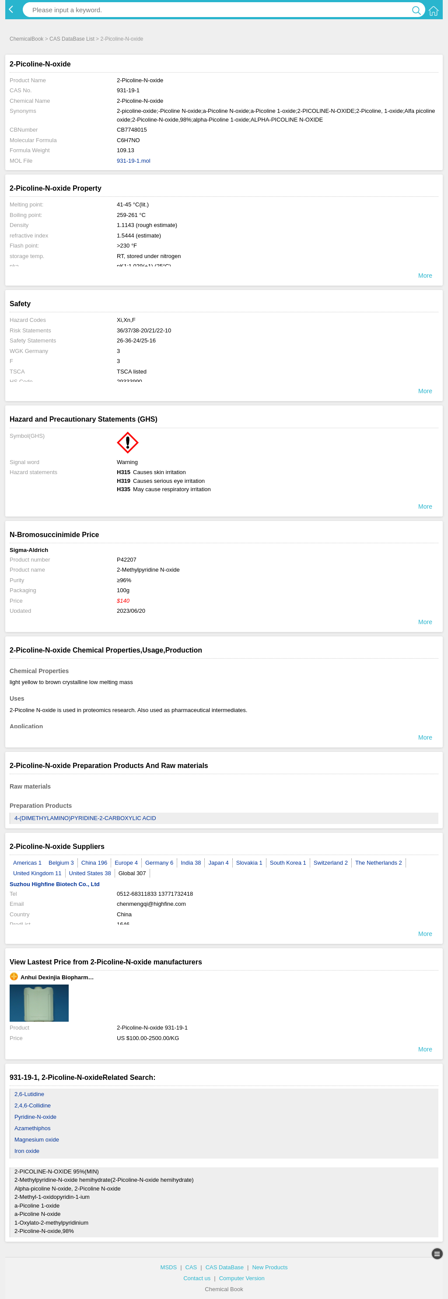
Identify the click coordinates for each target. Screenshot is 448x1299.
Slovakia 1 (249, 862)
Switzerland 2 (331, 862)
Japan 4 (218, 862)
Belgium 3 (61, 862)
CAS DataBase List (71, 39)
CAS (191, 1267)
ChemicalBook (26, 39)
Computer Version (242, 1278)
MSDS (169, 1267)
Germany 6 (159, 862)
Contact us (196, 1278)
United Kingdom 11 (37, 873)
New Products (269, 1267)
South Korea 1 (288, 862)
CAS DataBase (225, 1267)
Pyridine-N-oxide (35, 1117)
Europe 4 (126, 862)
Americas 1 (27, 862)
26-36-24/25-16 (136, 340)
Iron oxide (26, 1151)
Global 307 (132, 873)
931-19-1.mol (133, 160)
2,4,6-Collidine (32, 1105)
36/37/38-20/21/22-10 (144, 330)
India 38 (191, 862)
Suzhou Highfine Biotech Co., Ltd (55, 884)
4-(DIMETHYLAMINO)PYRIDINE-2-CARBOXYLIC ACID (85, 818)
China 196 (94, 862)
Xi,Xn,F (126, 320)
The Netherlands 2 (378, 862)
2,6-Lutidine (29, 1094)
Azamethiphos (32, 1128)
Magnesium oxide (36, 1139)
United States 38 (90, 873)
